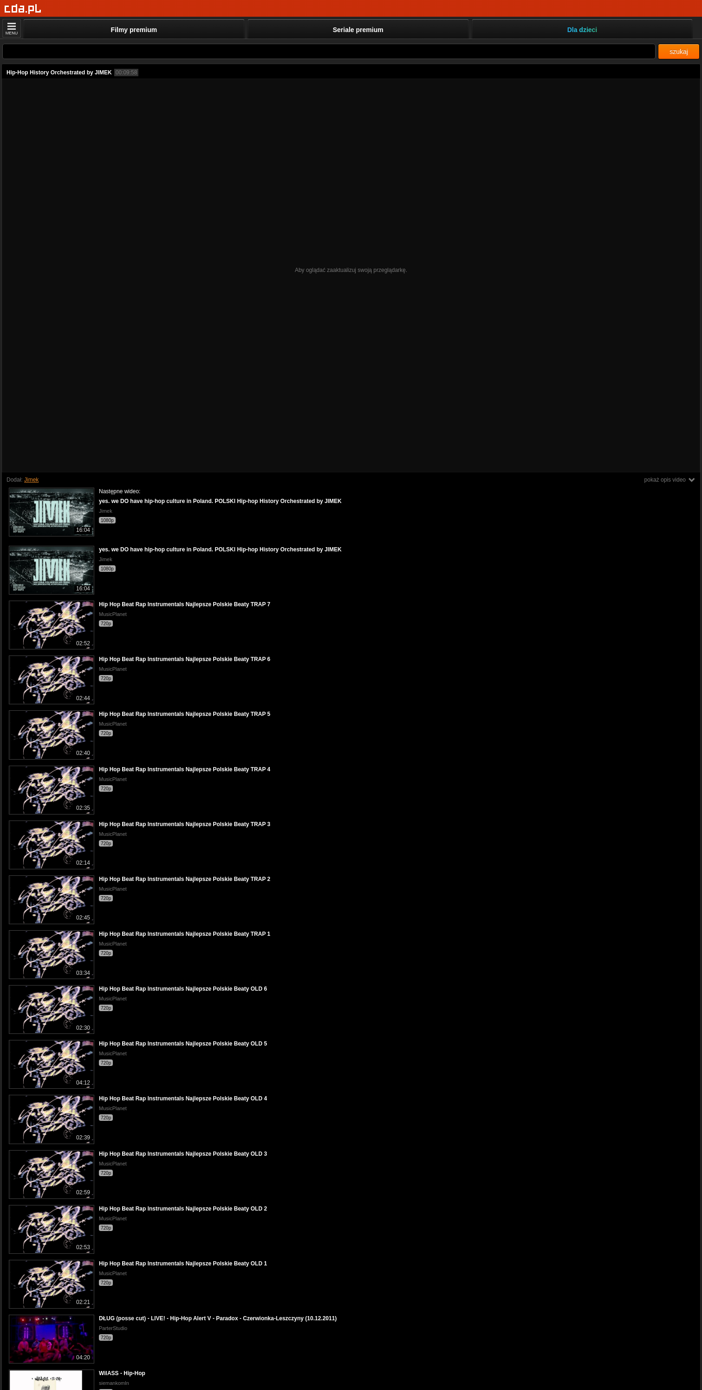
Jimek (31, 480)
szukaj (679, 51)
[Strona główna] (23, 9)
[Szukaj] (329, 51)
